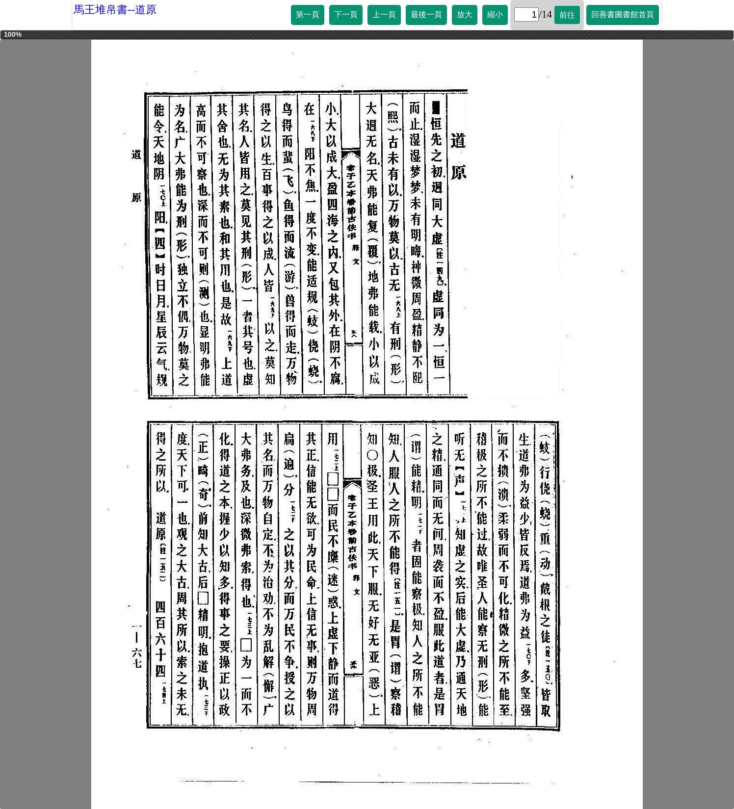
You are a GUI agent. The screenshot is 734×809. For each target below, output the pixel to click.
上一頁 (384, 14)
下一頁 (346, 14)
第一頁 (307, 14)
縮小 (495, 14)
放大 (464, 14)
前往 (567, 15)
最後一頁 (426, 14)
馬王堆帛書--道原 (115, 9)
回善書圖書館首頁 (622, 14)
